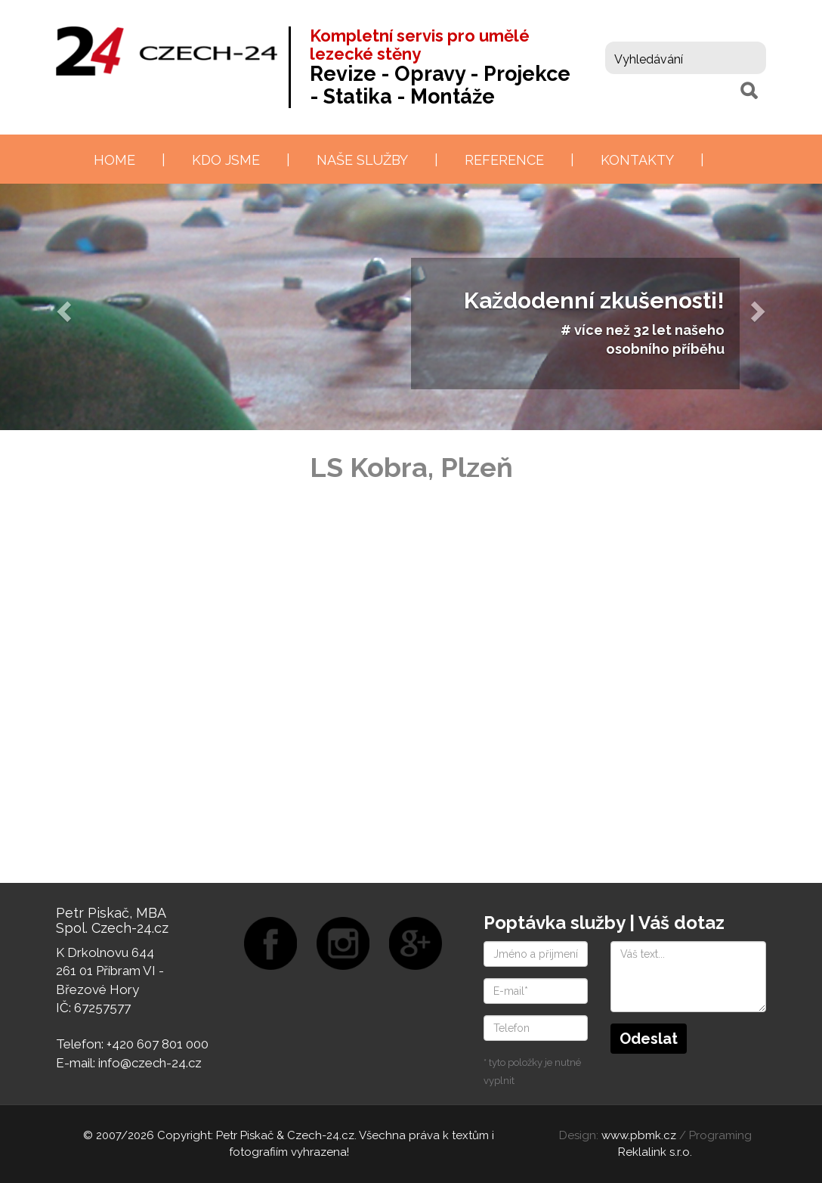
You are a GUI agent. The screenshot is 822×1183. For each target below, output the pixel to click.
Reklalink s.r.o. (655, 1152)
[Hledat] (748, 91)
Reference (504, 160)
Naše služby (362, 160)
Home (114, 160)
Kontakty (637, 160)
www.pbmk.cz (638, 1135)
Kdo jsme (226, 160)
